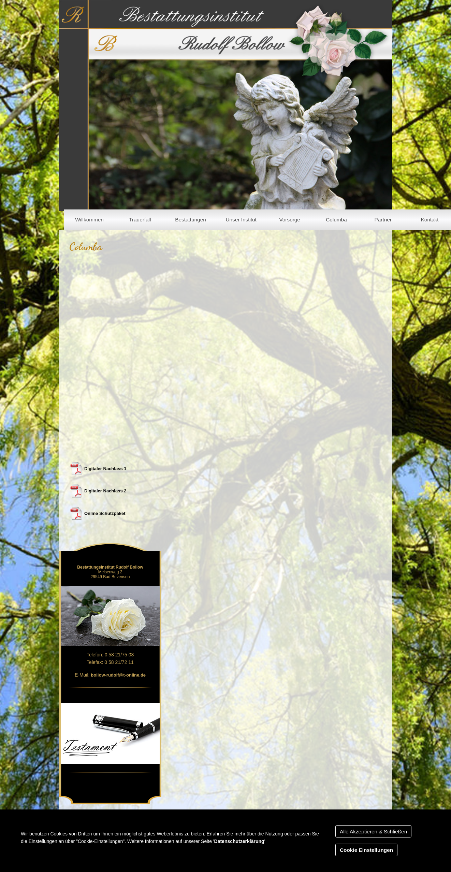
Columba (336, 219)
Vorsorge (289, 219)
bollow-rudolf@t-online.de (118, 675)
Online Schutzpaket (105, 513)
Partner (383, 219)
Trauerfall (140, 219)
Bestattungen (190, 219)
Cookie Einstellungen (366, 850)
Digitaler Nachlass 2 (105, 490)
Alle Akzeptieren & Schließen (373, 831)
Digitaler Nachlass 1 (105, 468)
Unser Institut (241, 219)
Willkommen (89, 219)
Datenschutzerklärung (239, 841)
